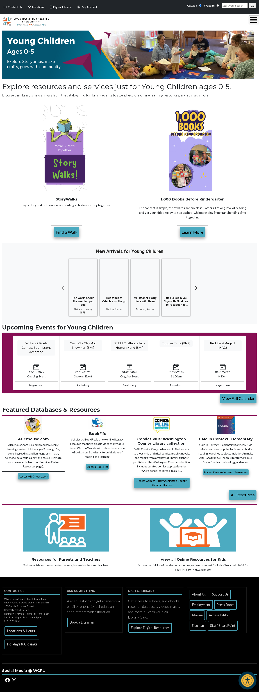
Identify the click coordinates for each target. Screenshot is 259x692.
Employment (201, 604)
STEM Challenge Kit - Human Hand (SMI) (129, 345)
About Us (199, 593)
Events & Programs (231, 21)
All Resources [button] (243, 494)
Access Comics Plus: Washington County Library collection (162, 482)
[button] (20, 630)
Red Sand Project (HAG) (222, 345)
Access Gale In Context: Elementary (226, 471)
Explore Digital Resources (150, 627)
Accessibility (218, 614)
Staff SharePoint (222, 625)
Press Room (225, 604)
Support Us (220, 593)
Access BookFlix (97, 465)
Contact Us (12, 7)
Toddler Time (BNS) (176, 342)
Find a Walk (66, 231)
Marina (197, 614)
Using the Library (89, 21)
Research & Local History (183, 21)
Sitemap (198, 625)
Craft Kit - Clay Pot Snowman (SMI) (83, 345)
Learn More (192, 231)
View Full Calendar (238, 397)
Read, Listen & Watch (134, 21)
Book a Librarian (82, 621)
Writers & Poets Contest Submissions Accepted (36, 347)
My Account (87, 7)
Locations (36, 7)
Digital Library (60, 7)
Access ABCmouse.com (33, 475)
